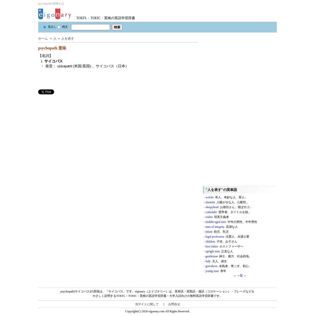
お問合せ (174, 304)
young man (215, 271)
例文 (62, 27)
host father (224, 246)
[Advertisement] (75, 128)
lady (216, 261)
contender (227, 212)
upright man (219, 251)
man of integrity (221, 227)
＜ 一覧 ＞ (240, 275)
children (221, 241)
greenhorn (227, 266)
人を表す (67, 38)
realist (217, 217)
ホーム (43, 38)
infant (217, 231)
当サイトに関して (147, 304)
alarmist (226, 202)
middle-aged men (231, 222)
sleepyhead (228, 207)
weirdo (225, 197)
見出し (50, 27)
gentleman (227, 256)
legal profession (227, 236)
